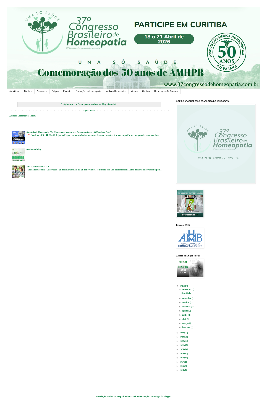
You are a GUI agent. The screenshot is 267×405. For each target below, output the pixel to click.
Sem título (186, 293)
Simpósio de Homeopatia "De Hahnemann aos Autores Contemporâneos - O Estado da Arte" (69, 132)
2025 (182, 286)
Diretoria (28, 91)
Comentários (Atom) (26, 116)
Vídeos (134, 91)
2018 (182, 357)
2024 (182, 332)
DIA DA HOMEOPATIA (38, 166)
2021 (182, 345)
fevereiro (186, 327)
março (185, 323)
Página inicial (89, 110)
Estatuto (67, 91)
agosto (185, 311)
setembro (186, 306)
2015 (182, 370)
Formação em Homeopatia (88, 91)
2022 (182, 341)
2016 (182, 366)
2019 (182, 353)
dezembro (187, 289)
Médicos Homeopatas (116, 91)
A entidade (14, 91)
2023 (182, 337)
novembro (187, 298)
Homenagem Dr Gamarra (166, 91)
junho (185, 315)
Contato (146, 91)
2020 (182, 349)
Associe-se (42, 91)
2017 (182, 362)
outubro (186, 302)
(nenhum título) (34, 149)
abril (184, 319)
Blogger (167, 396)
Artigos (55, 91)
